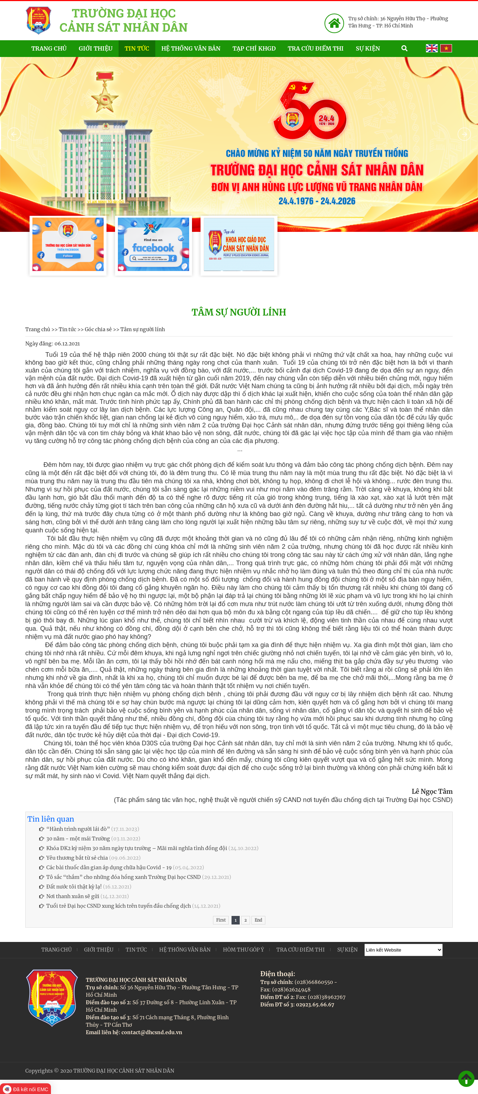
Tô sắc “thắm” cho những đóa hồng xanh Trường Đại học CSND (120, 877)
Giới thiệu (96, 48)
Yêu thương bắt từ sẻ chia (73, 858)
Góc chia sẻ (98, 329)
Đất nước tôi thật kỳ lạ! (70, 887)
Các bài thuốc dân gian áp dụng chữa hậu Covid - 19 (105, 867)
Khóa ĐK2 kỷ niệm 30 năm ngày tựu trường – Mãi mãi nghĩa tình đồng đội (133, 848)
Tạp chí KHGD (254, 48)
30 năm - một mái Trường (74, 838)
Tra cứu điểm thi (316, 48)
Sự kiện (375, 48)
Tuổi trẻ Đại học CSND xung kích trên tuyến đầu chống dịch (115, 906)
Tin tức (137, 48)
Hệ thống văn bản (190, 48)
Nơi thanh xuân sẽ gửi (69, 896)
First (220, 920)
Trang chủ (49, 48)
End (258, 920)
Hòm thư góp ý (243, 950)
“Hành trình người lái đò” (74, 829)
